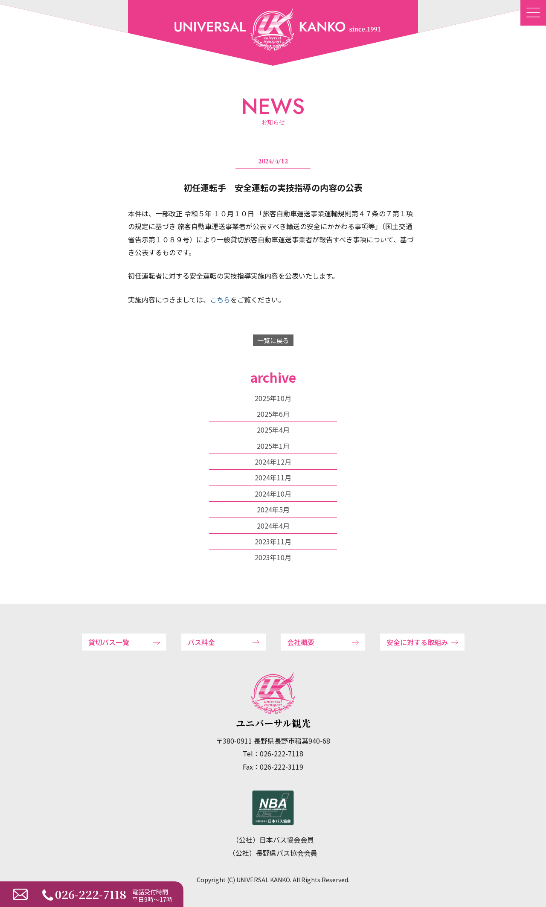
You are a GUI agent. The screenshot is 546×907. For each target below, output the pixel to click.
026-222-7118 (90, 894)
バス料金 (201, 642)
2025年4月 (273, 429)
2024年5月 (273, 509)
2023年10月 (273, 557)
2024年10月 (273, 493)
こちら (220, 299)
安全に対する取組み (417, 642)
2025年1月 (273, 446)
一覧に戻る (273, 340)
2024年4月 (273, 525)
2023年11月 (273, 541)
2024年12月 (273, 461)
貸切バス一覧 (108, 642)
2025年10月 (273, 398)
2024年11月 (273, 477)
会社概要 (300, 642)
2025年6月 (273, 414)
